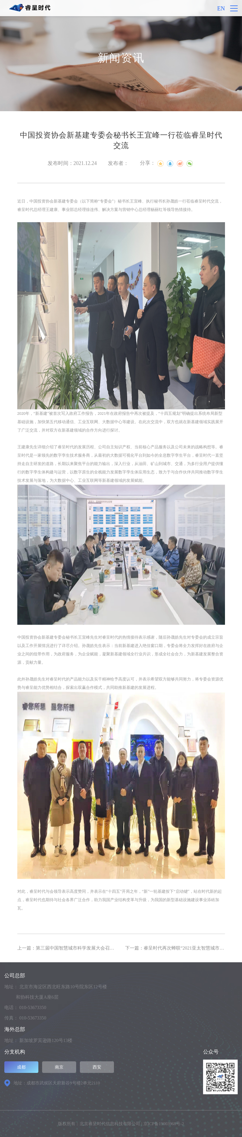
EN (221, 8)
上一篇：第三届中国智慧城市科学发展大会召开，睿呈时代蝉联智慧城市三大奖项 (100, 948)
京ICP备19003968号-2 (163, 1123)
